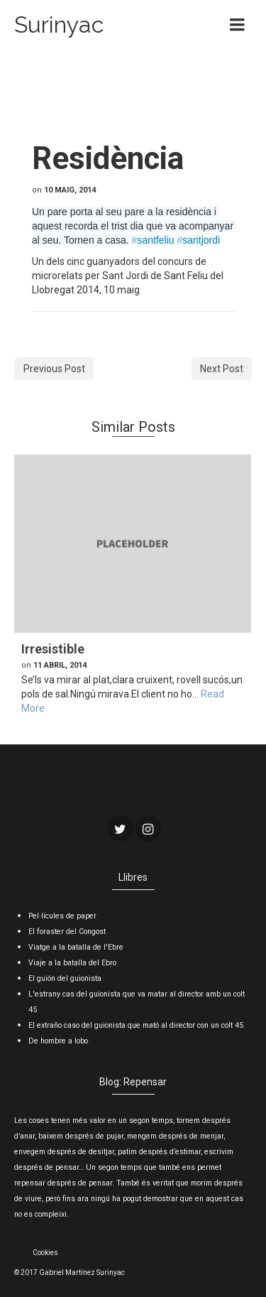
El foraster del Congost (67, 931)
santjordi (198, 240)
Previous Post (54, 368)
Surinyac (59, 24)
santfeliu (153, 240)
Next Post (221, 368)
